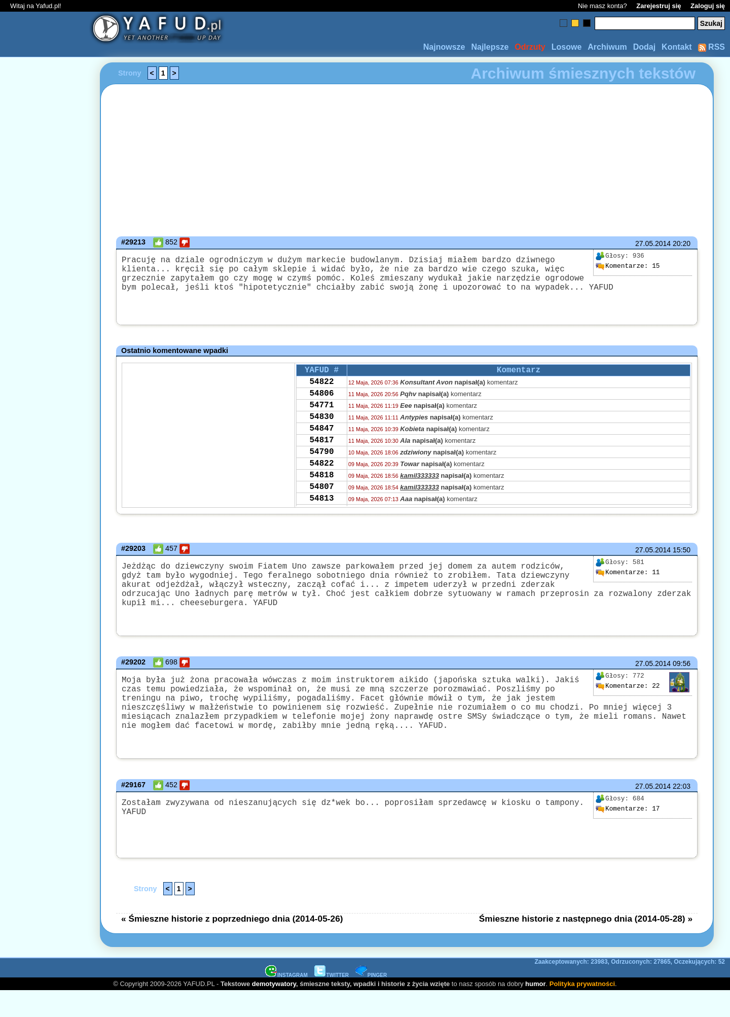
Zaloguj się (707, 6)
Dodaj (644, 47)
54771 (321, 416)
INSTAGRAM (286, 1001)
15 (627, 266)
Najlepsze (489, 47)
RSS (711, 47)
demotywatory (274, 1009)
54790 (321, 470)
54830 (321, 429)
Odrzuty (530, 47)
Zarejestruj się (658, 6)
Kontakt (677, 47)
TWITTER (331, 1001)
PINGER (371, 1001)
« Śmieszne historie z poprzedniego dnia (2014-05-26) (232, 944)
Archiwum (607, 47)
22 (627, 700)
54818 (321, 498)
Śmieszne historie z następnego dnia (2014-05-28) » (585, 944)
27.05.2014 (653, 243)
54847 (321, 443)
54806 (321, 402)
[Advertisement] (44, 509)
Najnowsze (444, 47)
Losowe (567, 47)
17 (627, 834)
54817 (321, 457)
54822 (321, 388)
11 (627, 576)
